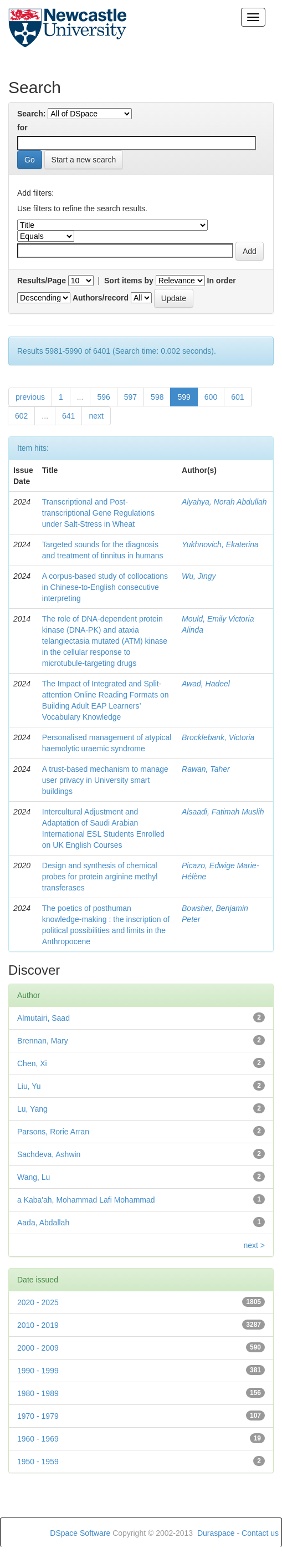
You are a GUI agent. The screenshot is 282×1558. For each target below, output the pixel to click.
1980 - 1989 (38, 1393)
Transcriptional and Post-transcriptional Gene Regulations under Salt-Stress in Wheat (98, 512)
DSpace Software (80, 1533)
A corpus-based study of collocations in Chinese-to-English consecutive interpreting (105, 587)
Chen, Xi (32, 1063)
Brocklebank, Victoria (218, 737)
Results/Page (41, 280)
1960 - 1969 (38, 1438)
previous (30, 397)
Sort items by (128, 280)
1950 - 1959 (38, 1461)
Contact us (260, 1533)
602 (21, 415)
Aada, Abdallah (43, 1222)
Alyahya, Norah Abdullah (224, 501)
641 (68, 415)
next (96, 415)
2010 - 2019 (38, 1325)
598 (157, 397)
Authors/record (101, 297)
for (22, 127)
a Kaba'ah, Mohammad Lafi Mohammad (86, 1199)
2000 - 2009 (38, 1347)
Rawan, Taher (206, 769)
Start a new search (84, 159)
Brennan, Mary (42, 1040)
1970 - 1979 (38, 1416)
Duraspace (216, 1533)
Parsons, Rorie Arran (53, 1131)
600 (210, 397)
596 (103, 397)
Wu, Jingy (199, 576)
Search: (31, 113)
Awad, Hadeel (206, 683)
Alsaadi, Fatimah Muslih (223, 811)
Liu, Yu (29, 1086)
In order (221, 280)
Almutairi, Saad (43, 1018)
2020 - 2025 (38, 1302)
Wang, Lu (33, 1177)
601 (237, 397)
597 (130, 397)
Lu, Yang (32, 1108)
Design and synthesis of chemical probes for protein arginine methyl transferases (100, 876)
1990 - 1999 (38, 1370)
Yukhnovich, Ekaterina (220, 544)
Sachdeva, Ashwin (48, 1154)
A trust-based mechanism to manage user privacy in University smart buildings (105, 780)
